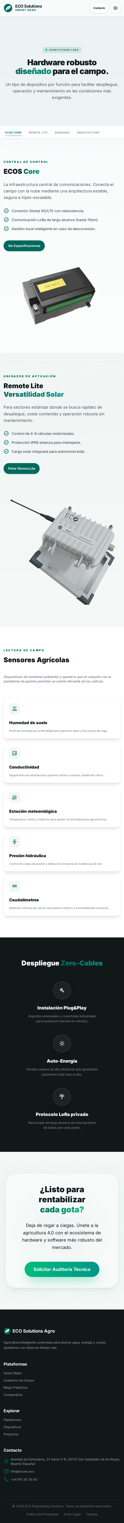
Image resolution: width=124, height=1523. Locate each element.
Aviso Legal (72, 1514)
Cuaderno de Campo (19, 1380)
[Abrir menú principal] (115, 8)
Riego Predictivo (16, 1387)
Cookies (92, 1514)
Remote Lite (38, 132)
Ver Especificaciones (24, 246)
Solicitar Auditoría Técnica (62, 1269)
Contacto (99, 8)
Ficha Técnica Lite (21, 468)
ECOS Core (13, 133)
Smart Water (13, 1373)
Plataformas (12, 1420)
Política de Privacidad (42, 1514)
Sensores (62, 132)
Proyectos (11, 1434)
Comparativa (13, 1395)
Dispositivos (12, 1427)
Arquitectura (88, 132)
